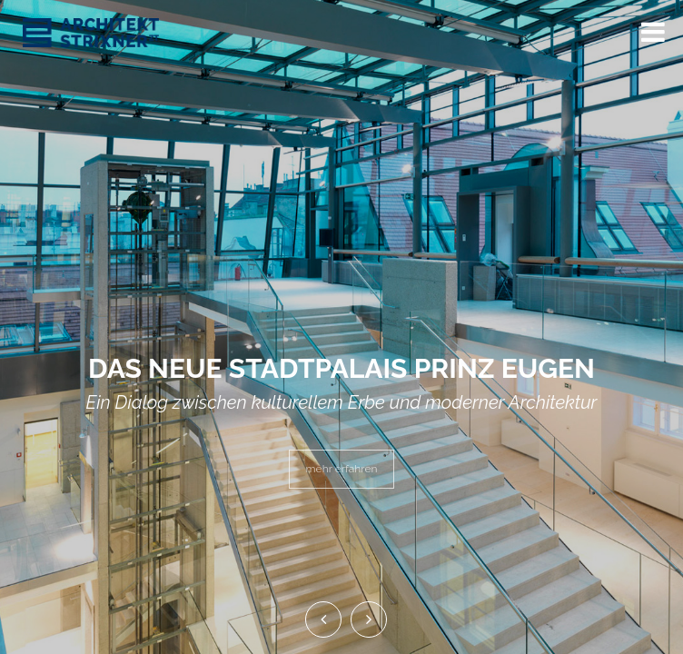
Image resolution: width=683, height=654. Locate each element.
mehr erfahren (342, 468)
